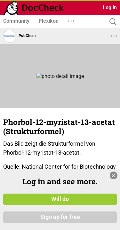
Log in (110, 7)
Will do (60, 202)
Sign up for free (60, 220)
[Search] (111, 22)
